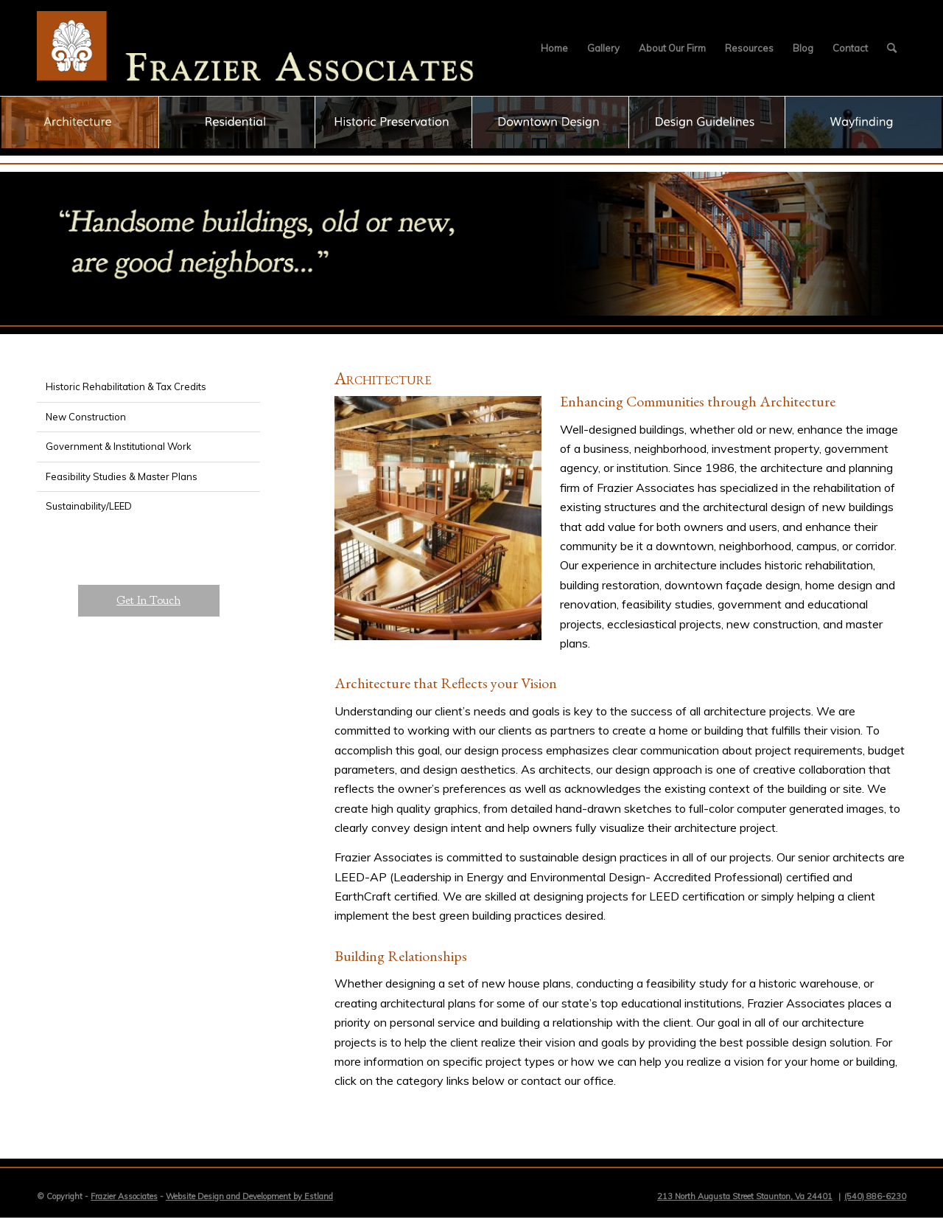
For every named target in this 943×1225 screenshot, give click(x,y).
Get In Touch (148, 600)
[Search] (891, 48)
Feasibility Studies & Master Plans (121, 476)
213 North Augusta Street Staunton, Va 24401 (744, 1196)
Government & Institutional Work (119, 446)
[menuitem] (554, 48)
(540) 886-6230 (875, 1196)
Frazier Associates (124, 1196)
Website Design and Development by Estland (249, 1196)
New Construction (86, 417)
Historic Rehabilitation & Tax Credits (126, 386)
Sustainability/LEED (89, 506)
